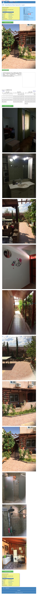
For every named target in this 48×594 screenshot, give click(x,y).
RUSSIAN (16, 1)
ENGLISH (11, 1)
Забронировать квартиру (7, 22)
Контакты (19, 590)
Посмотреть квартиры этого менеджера (8, 578)
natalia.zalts (10, 582)
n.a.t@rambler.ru (11, 14)
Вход (6, 1)
